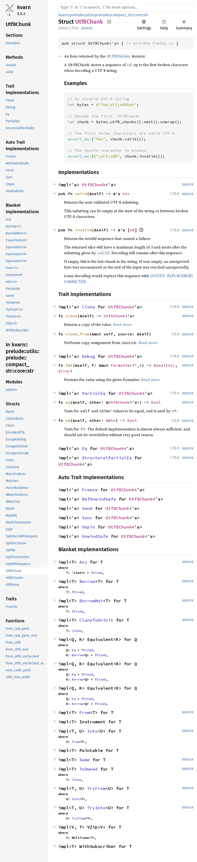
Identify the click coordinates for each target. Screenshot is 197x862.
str (146, 15)
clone (71, 315)
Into (92, 731)
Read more (122, 324)
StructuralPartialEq (107, 457)
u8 (132, 229)
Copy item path (109, 21)
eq (68, 402)
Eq (84, 448)
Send (87, 508)
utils (89, 15)
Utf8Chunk (94, 184)
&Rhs (111, 420)
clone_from (77, 334)
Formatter (121, 365)
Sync (87, 517)
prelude (77, 15)
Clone (88, 307)
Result (161, 365)
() (172, 365)
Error (64, 371)
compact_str (121, 15)
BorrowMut (91, 600)
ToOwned (88, 769)
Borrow (87, 581)
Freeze (90, 489)
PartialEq (94, 393)
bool (156, 402)
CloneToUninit (96, 620)
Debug (88, 356)
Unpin (88, 527)
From (84, 712)
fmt (69, 365)
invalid (83, 229)
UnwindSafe (95, 536)
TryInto (96, 807)
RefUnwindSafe (99, 499)
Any (83, 562)
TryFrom (96, 788)
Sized (97, 573)
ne (68, 420)
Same (84, 759)
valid (81, 193)
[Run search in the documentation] (125, 7)
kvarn (24, 7)
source (86, 28)
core (138, 15)
